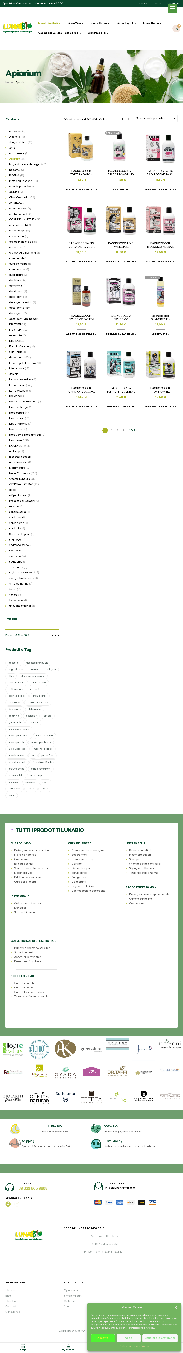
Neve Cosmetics (19, 473)
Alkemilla (14, 137)
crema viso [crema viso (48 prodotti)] (14, 703)
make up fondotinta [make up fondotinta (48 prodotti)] (19, 736)
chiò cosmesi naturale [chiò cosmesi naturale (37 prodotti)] (32, 676)
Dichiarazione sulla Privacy (134, 1346)
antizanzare (16, 153)
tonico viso (16, 600)
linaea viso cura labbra (23, 402)
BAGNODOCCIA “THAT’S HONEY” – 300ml (81, 173)
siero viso (15, 556)
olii (11, 490)
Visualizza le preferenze (160, 1338)
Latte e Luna (17, 391)
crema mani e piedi (21, 242)
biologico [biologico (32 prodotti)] (51, 670)
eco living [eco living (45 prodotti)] (14, 716)
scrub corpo (16, 523)
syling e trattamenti (21, 578)
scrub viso (15, 528)
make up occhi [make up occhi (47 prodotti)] (16, 742)
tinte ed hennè (19, 584)
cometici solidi (18, 209)
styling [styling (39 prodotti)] (31, 789)
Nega (128, 1338)
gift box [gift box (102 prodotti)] (47, 716)
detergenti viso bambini (24, 319)
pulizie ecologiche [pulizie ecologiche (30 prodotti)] (41, 769)
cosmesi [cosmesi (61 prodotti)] (34, 689)
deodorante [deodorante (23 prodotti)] (15, 709)
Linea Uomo (151, 23)
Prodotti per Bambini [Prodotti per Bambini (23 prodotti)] (43, 762)
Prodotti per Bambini (22, 501)
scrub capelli (17, 517)
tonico (13, 595)
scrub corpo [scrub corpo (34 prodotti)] (36, 776)
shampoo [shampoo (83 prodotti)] (13, 782)
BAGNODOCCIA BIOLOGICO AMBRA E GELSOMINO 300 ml (160, 245)
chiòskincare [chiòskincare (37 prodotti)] (39, 683)
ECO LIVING (16, 330)
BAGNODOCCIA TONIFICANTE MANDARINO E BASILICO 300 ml (160, 390)
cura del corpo (18, 264)
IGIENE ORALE (20, 896)
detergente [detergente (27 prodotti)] (34, 709)
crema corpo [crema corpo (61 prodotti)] (39, 696)
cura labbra (16, 275)
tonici (12, 589)
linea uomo (16, 429)
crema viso (16, 247)
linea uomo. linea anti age (25, 435)
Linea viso (15, 440)
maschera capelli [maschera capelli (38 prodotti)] (43, 749)
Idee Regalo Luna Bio (22, 363)
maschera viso (18, 462)
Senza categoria (19, 534)
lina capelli (16, 396)
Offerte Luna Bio (19, 479)
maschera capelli (20, 457)
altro (12, 148)
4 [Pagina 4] (123, 430)
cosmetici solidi (18, 225)
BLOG (158, 4)
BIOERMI (14, 175)
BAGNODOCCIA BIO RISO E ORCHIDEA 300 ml (160, 173)
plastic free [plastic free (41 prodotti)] (47, 756)
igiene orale (16, 368)
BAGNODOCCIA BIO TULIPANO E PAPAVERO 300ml (81, 245)
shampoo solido (19, 545)
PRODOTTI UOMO (22, 976)
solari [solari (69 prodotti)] (45, 782)
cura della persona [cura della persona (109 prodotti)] (38, 703)
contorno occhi (19, 214)
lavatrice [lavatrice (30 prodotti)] (33, 723)
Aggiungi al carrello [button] (80, 190)
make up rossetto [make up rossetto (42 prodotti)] (18, 749)
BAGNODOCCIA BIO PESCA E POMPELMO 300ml (121, 173)
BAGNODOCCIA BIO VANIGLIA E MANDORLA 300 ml (120, 245)
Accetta (102, 1338)
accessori (15, 131)
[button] (176, 1307)
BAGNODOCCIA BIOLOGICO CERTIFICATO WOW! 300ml (121, 318)
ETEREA (14, 341)
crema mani (16, 236)
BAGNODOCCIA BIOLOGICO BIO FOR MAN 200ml (81, 318)
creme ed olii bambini (22, 253)
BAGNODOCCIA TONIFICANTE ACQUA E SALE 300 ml (81, 390)
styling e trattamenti (22, 572)
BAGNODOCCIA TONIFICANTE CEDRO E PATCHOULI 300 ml (121, 390)
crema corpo (17, 231)
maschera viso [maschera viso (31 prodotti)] (16, 756)
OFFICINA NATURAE (21, 484)
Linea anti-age (18, 407)
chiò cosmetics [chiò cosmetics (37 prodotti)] (17, 683)
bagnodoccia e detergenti (26, 164)
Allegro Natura (18, 142)
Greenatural (17, 357)
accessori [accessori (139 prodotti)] (14, 663)
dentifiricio (16, 280)
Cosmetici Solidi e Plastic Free (58, 33)
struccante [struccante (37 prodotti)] (15, 789)
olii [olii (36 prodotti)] (32, 756)
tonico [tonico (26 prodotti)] (45, 789)
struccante (16, 567)
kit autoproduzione (21, 379)
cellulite (14, 192)
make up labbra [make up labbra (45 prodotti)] (44, 736)
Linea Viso (74, 23)
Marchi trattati (48, 23)
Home (9, 82)
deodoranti (16, 291)
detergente (16, 297)
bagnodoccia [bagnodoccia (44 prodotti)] (16, 670)
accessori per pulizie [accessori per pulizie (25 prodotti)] (37, 663)
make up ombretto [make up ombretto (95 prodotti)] (41, 742)
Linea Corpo (99, 23)
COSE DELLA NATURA (22, 219)
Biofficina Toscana (20, 181)
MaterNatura (17, 468)
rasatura (14, 506)
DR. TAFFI (15, 324)
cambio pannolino (20, 186)
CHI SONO (144, 4)
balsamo (14, 170)
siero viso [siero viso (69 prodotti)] (30, 782)
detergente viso (19, 308)
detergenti (16, 313)
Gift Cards (15, 352)
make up (14, 451)
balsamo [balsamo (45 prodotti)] (34, 670)
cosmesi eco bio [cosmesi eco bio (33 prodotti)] (17, 696)
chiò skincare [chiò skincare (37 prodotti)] (16, 689)
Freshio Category (20, 346)
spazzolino (16, 562)
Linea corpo (16, 418)
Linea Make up (18, 424)
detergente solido (20, 302)
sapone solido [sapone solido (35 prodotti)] (16, 776)
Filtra (55, 635)
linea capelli (16, 413)
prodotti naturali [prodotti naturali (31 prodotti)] (17, 762)
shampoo (15, 540)
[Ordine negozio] (155, 118)
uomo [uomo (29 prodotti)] (11, 795)
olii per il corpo (18, 495)
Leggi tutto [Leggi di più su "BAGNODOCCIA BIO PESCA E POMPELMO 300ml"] (120, 190)
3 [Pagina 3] (117, 430)
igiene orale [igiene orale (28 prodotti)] (15, 723)
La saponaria (17, 385)
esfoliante (15, 335)
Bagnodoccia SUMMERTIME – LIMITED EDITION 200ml (160, 318)
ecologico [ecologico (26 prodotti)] (31, 716)
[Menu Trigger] (172, 8)
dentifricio (15, 286)
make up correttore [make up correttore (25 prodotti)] (19, 729)
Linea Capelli (125, 23)
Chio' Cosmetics (19, 197)
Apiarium (14, 159)
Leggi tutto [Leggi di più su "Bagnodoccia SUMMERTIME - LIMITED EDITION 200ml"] (159, 334)
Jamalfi (13, 374)
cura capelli (16, 258)
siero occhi (16, 550)
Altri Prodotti (97, 33)
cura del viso (17, 269)
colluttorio (15, 203)
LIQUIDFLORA (17, 446)
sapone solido (18, 512)
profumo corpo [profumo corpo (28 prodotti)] (16, 769)
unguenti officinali (20, 606)
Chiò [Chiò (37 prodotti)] (11, 676)
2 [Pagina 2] (111, 430)
